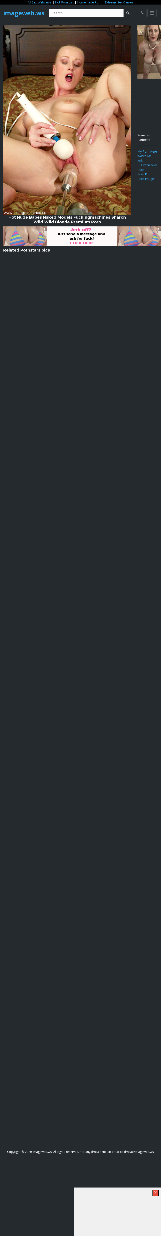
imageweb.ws (23, 13)
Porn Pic (143, 174)
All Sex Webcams (40, 2)
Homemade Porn (89, 2)
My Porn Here (147, 151)
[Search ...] (86, 13)
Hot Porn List (64, 2)
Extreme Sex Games (119, 2)
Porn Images (146, 179)
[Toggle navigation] (152, 13)
